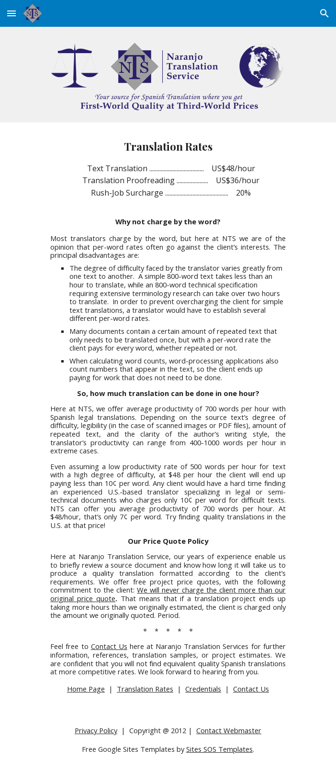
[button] (11, 13)
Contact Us (109, 646)
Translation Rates (145, 688)
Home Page (86, 688)
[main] (167, 416)
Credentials (203, 688)
